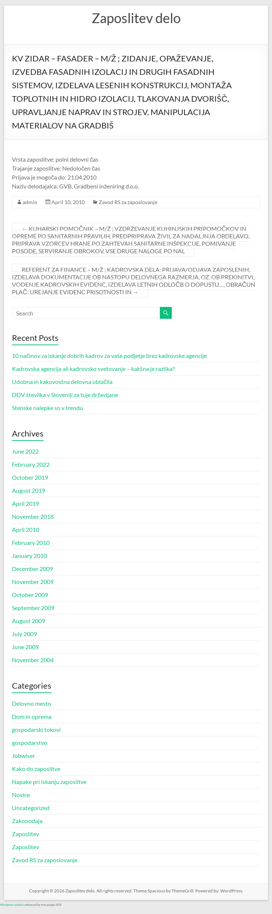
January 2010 (29, 555)
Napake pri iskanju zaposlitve (49, 781)
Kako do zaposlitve (36, 768)
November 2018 (33, 516)
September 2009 (33, 607)
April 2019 (25, 503)
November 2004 (33, 659)
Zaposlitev (25, 833)
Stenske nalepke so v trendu (47, 407)
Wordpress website (12, 905)
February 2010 (31, 542)
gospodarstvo (29, 742)
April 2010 (25, 529)
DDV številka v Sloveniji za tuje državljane (65, 394)
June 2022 (25, 451)
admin (30, 202)
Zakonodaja (27, 820)
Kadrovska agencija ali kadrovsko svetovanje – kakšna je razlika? (93, 368)
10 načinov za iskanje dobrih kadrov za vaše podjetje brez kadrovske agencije (109, 355)
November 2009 (33, 581)
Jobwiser (23, 755)
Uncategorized (31, 807)
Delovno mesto (31, 703)
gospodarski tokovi (36, 729)
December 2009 (32, 568)
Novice (21, 794)
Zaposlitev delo (136, 18)
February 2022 (31, 464)
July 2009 (24, 633)
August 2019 (28, 490)
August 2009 (28, 620)
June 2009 (25, 646)
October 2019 (30, 477)
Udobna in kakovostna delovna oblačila (62, 381)
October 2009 (30, 594)
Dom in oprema (31, 716)
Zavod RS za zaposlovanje (128, 202)
